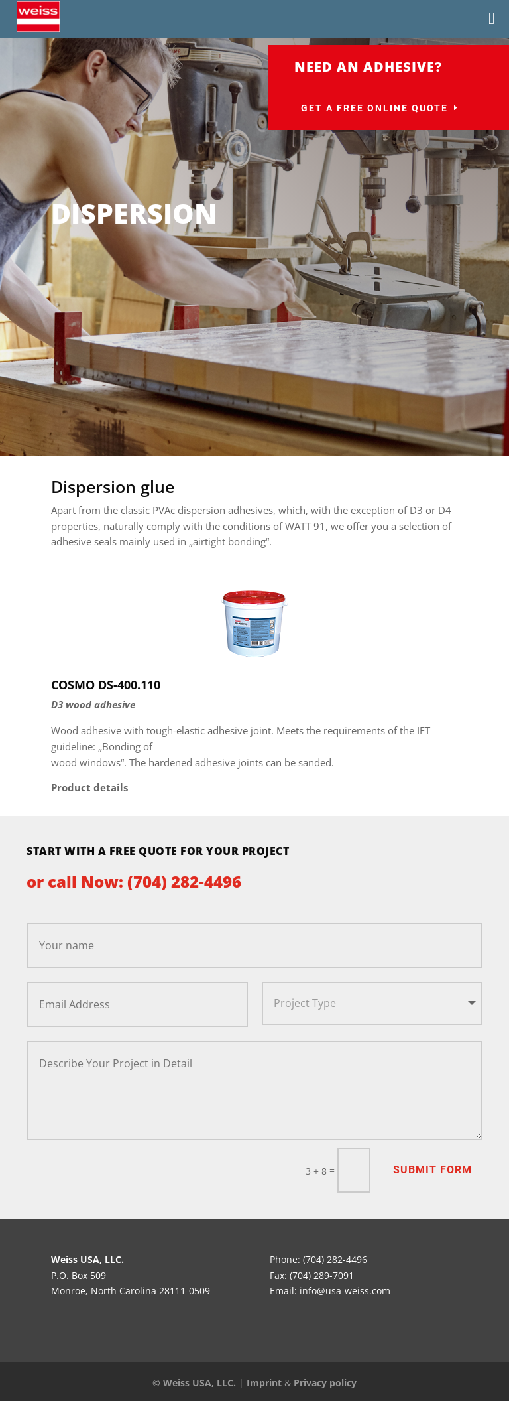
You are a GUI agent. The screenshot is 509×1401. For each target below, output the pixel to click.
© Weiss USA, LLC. (194, 1382)
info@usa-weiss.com (345, 1290)
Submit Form (432, 1170)
